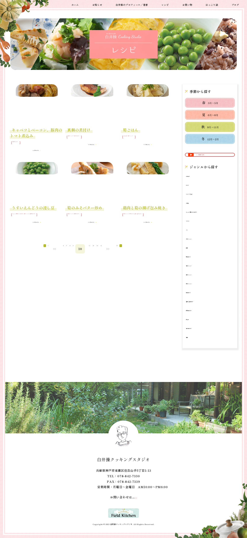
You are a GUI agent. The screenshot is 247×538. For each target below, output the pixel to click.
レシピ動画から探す (210, 158)
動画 (192, 255)
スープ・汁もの (200, 201)
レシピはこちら (33, 152)
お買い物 (187, 4)
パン (192, 237)
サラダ (193, 192)
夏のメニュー (198, 272)
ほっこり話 (212, 4)
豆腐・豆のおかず (132, 223)
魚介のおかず (93, 139)
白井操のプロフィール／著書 (132, 4)
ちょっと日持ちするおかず (29, 219)
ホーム (75, 4)
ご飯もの (129, 139)
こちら (130, 497)
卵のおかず (196, 264)
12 (151, 257)
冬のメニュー (198, 246)
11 (139, 257)
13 (164, 257)
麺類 (192, 344)
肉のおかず (147, 219)
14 (176, 257)
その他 (193, 210)
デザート (195, 228)
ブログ (235, 4)
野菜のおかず (21, 145)
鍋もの (193, 326)
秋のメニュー (198, 290)
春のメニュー (76, 139)
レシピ (165, 4)
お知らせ (97, 4)
